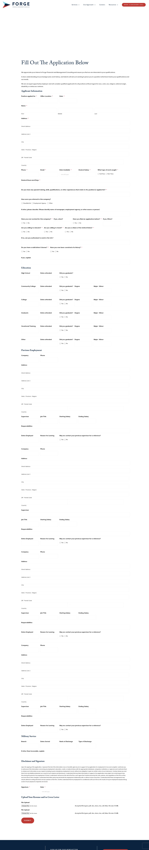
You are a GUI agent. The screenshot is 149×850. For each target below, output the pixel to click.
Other (51, 203)
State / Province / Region (29, 149)
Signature (25, 787)
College (24, 300)
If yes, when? (58, 219)
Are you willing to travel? (53, 228)
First (22, 113)
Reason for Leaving (47, 436)
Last (96, 113)
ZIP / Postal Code (26, 157)
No (28, 223)
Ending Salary (84, 416)
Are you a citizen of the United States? (79, 228)
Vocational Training (28, 326)
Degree (77, 286)
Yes (24, 223)
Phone (24, 170)
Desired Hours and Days (30, 180)
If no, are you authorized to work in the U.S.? (37, 238)
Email (43, 170)
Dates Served (45, 741)
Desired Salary (84, 170)
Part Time (110, 174)
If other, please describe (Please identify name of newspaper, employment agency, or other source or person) (60, 210)
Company (24, 355)
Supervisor (25, 416)
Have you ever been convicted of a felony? (66, 247)
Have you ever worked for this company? (36, 219)
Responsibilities (26, 426)
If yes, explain (26, 258)
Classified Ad (27, 203)
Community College (28, 286)
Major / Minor (98, 286)
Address (25, 118)
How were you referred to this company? (36, 199)
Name (24, 106)
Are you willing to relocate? (31, 228)
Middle (60, 113)
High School (25, 273)
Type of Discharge (85, 741)
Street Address (25, 126)
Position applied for (29, 96)
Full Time (102, 174)
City (22, 142)
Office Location (46, 96)
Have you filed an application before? (87, 219)
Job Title (43, 416)
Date (62, 96)
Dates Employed (27, 436)
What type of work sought (108, 170)
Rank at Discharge (66, 741)
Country (23, 165)
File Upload (25, 802)
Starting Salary (64, 416)
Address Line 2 (25, 134)
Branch (24, 741)
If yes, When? (107, 219)
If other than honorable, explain (32, 751)
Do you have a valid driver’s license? (35, 247)
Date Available (65, 170)
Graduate (24, 313)
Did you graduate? (66, 273)
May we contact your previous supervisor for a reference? (80, 436)
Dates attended (46, 273)
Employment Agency (40, 203)
